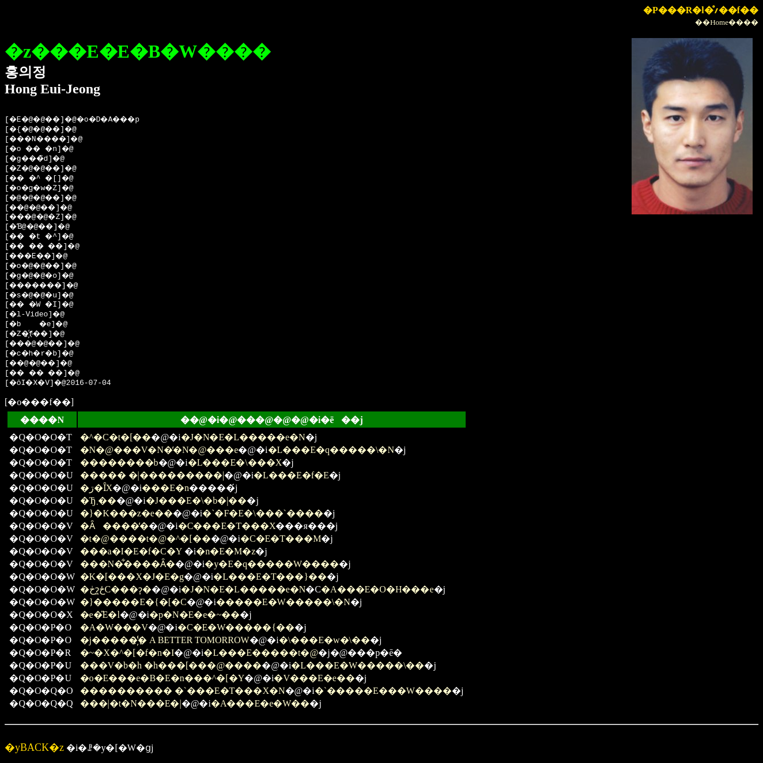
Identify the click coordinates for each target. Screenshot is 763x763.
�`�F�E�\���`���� (262, 513)
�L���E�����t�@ (260, 653)
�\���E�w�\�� (324, 640)
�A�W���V (114, 627)
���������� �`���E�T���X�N (182, 691)
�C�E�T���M (280, 538)
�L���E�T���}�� (270, 576)
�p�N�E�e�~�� (194, 615)
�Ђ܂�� (98, 500)
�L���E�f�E (291, 475)
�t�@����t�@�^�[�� (145, 538)
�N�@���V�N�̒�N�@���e (159, 450)
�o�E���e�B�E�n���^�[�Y (162, 678)
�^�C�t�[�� (116, 437)
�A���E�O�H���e (377, 589)
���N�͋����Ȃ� (128, 564)
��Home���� (726, 22)
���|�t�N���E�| (131, 703)
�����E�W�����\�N (283, 602)
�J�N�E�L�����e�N (243, 437)
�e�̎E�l (100, 615)
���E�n (165, 488)
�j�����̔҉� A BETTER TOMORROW (165, 640)
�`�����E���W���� (383, 691)
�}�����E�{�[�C (133, 602)
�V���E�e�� (314, 678)
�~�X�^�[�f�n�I (127, 653)
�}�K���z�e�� (126, 513)
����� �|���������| (152, 475)
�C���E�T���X (227, 526)
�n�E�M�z (225, 551)
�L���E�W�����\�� (357, 665)
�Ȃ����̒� (114, 526)
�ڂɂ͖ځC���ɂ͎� (116, 589)
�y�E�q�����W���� (272, 564)
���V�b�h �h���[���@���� (171, 665)
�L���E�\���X (235, 462)
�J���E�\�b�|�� (196, 500)
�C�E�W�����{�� (235, 627)
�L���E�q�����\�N (331, 450)
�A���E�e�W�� (260, 703)
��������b (119, 462)
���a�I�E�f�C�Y (131, 551)
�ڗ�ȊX (96, 488)
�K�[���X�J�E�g (132, 576)
